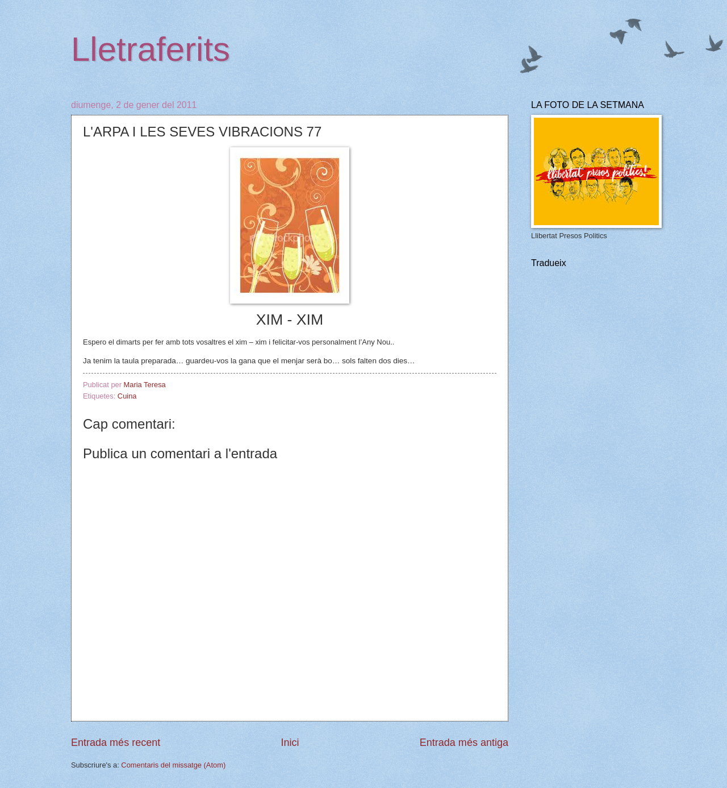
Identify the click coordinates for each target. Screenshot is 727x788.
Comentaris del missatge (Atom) (173, 765)
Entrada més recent (115, 742)
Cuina (127, 396)
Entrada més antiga (464, 742)
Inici (290, 742)
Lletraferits (150, 49)
